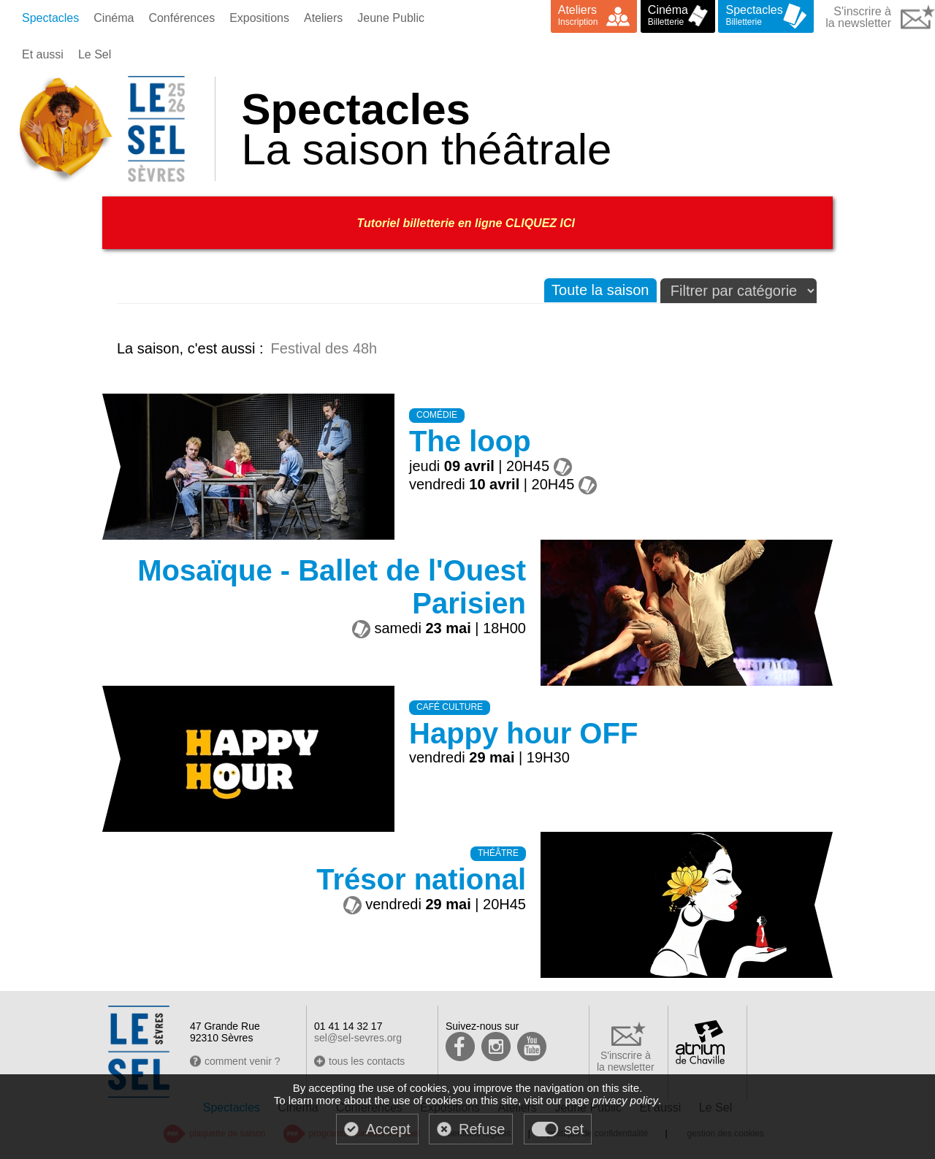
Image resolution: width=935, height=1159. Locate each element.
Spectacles (50, 18)
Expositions (259, 18)
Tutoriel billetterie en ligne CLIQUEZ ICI (468, 223)
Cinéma (114, 18)
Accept (388, 1129)
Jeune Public (390, 18)
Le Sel (94, 54)
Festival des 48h (324, 348)
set (574, 1129)
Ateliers (323, 18)
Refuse (482, 1129)
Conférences (181, 18)
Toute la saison (600, 290)
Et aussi (43, 54)
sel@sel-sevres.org (358, 1038)
